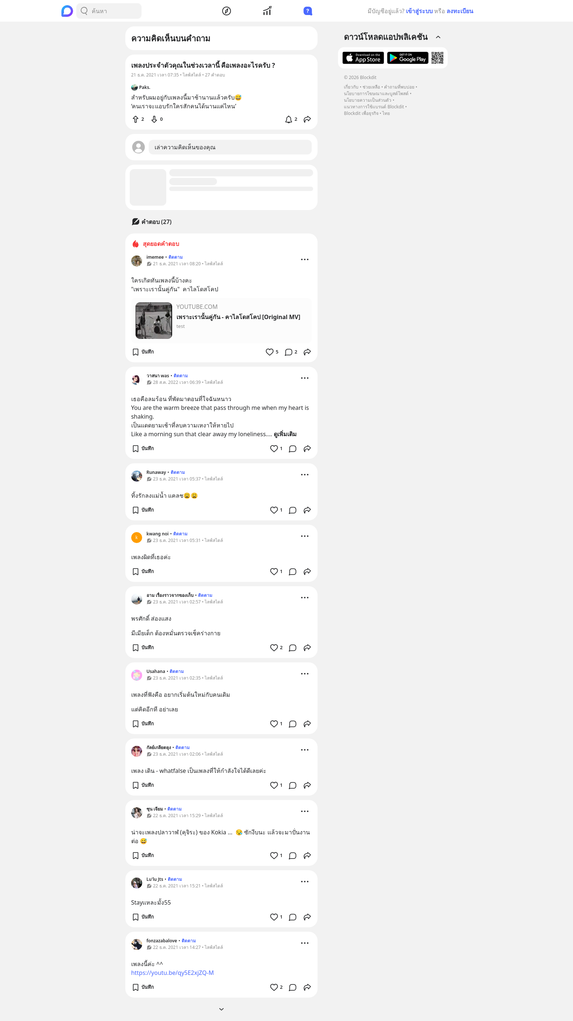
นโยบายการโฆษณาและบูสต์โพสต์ (376, 93)
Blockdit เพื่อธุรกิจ (361, 113)
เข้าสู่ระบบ (419, 11)
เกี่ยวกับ (351, 87)
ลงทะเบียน (460, 11)
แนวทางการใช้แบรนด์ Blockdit (374, 107)
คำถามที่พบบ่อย (399, 87)
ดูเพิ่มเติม (285, 434)
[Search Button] (84, 10)
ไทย (386, 113)
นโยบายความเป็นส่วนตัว (367, 100)
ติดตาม (175, 257)
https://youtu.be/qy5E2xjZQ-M (172, 973)
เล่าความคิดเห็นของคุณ (185, 147)
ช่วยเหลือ (371, 87)
